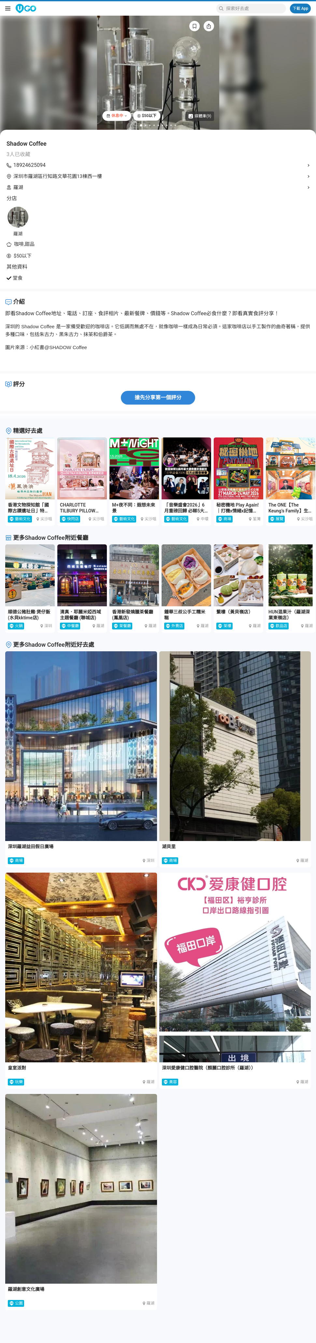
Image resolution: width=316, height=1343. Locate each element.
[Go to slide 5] (158, 125)
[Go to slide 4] (154, 125)
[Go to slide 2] (146, 125)
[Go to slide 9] (175, 125)
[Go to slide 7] (167, 125)
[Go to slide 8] (171, 125)
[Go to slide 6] (163, 125)
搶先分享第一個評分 (158, 397)
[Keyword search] (255, 8)
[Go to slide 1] (141, 125)
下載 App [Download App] (300, 8)
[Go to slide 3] (150, 125)
